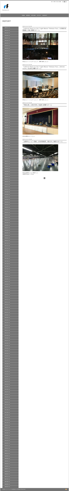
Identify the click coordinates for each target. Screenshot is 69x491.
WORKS (28, 15)
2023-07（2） (7, 99)
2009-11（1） (7, 450)
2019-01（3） (7, 212)
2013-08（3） (7, 366)
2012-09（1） (7, 386)
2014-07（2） (7, 340)
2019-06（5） (7, 199)
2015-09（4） (7, 307)
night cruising (29, 61)
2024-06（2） (7, 71)
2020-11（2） (7, 163)
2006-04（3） (7, 486)
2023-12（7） (7, 86)
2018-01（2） (7, 240)
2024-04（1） (7, 76)
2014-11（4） (7, 330)
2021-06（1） (7, 150)
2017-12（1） (7, 243)
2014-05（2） (7, 345)
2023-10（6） (7, 91)
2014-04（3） (7, 348)
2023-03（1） (7, 109)
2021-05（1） (7, 153)
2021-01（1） (7, 158)
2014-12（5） (7, 327)
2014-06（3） (7, 343)
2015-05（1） (7, 317)
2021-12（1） (7, 140)
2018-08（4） (7, 225)
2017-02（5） (7, 268)
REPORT (39, 15)
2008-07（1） (7, 468)
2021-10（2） (7, 143)
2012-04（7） (7, 394)
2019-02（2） (7, 209)
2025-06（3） (7, 40)
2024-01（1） (7, 84)
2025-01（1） (7, 53)
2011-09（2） (7, 409)
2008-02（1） (7, 473)
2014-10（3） (7, 332)
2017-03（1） (7, 266)
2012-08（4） (7, 389)
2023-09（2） (7, 94)
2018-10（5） (7, 220)
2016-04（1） (7, 289)
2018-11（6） (7, 217)
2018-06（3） (7, 230)
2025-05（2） (7, 43)
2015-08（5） (7, 309)
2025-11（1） (7, 27)
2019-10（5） (7, 189)
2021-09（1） (7, 145)
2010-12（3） (7, 425)
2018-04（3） (7, 235)
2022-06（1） (7, 125)
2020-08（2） (7, 171)
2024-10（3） (7, 61)
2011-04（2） (7, 417)
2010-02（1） (7, 443)
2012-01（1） (7, 402)
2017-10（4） (7, 248)
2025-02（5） (7, 50)
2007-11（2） (7, 476)
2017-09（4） (7, 250)
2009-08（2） (7, 458)
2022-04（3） (7, 130)
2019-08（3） (7, 194)
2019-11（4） (7, 186)
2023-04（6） (7, 107)
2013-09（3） (7, 363)
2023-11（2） (7, 89)
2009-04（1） (7, 463)
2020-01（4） (7, 181)
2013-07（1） (7, 368)
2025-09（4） (7, 32)
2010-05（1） (7, 435)
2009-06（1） (7, 461)
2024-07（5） (7, 68)
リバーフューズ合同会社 (11, 489)
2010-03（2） (7, 440)
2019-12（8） (7, 184)
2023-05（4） (7, 104)
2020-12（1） (7, 161)
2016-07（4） (7, 281)
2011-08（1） (7, 412)
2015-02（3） (7, 325)
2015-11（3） (7, 302)
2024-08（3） (7, 66)
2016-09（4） (7, 276)
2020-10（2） (7, 166)
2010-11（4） (7, 427)
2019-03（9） (7, 207)
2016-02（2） (7, 294)
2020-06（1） (7, 173)
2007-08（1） (7, 481)
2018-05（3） (7, 232)
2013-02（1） (7, 376)
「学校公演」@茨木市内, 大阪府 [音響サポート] (37, 105)
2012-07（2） (7, 391)
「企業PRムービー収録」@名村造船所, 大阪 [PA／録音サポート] (42, 141)
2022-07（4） (7, 122)
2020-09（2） (7, 168)
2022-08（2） (7, 120)
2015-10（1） (7, 304)
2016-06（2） (7, 284)
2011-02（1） (7, 422)
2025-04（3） (7, 45)
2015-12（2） (7, 299)
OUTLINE (33, 15)
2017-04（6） (7, 263)
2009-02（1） (7, 466)
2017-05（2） (7, 261)
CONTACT (44, 15)
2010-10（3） (7, 430)
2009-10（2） (7, 453)
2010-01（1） (7, 445)
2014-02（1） (7, 353)
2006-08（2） (7, 484)
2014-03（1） (7, 350)
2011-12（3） (7, 404)
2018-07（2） (7, 227)
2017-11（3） (7, 245)
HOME (23, 15)
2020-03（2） (7, 176)
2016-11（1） (7, 273)
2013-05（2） (7, 371)
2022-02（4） (7, 135)
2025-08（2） (7, 35)
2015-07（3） (7, 312)
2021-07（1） (7, 148)
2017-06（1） (7, 258)
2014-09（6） (7, 335)
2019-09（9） (7, 191)
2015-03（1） (7, 322)
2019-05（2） (7, 202)
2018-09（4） (7, 222)
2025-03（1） (7, 48)
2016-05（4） (7, 286)
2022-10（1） (7, 117)
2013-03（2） (7, 373)
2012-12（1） (7, 381)
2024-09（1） (7, 63)
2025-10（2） (7, 30)
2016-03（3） (7, 291)
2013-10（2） (7, 361)
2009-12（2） (7, 448)
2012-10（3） (7, 384)
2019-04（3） (7, 204)
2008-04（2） (7, 471)
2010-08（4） (7, 432)
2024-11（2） (7, 58)
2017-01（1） (7, 271)
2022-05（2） (7, 127)
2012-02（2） (7, 399)
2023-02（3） (7, 112)
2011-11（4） (7, 407)
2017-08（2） (7, 253)
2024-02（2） (7, 81)
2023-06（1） (7, 102)
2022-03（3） (7, 132)
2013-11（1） (7, 358)
